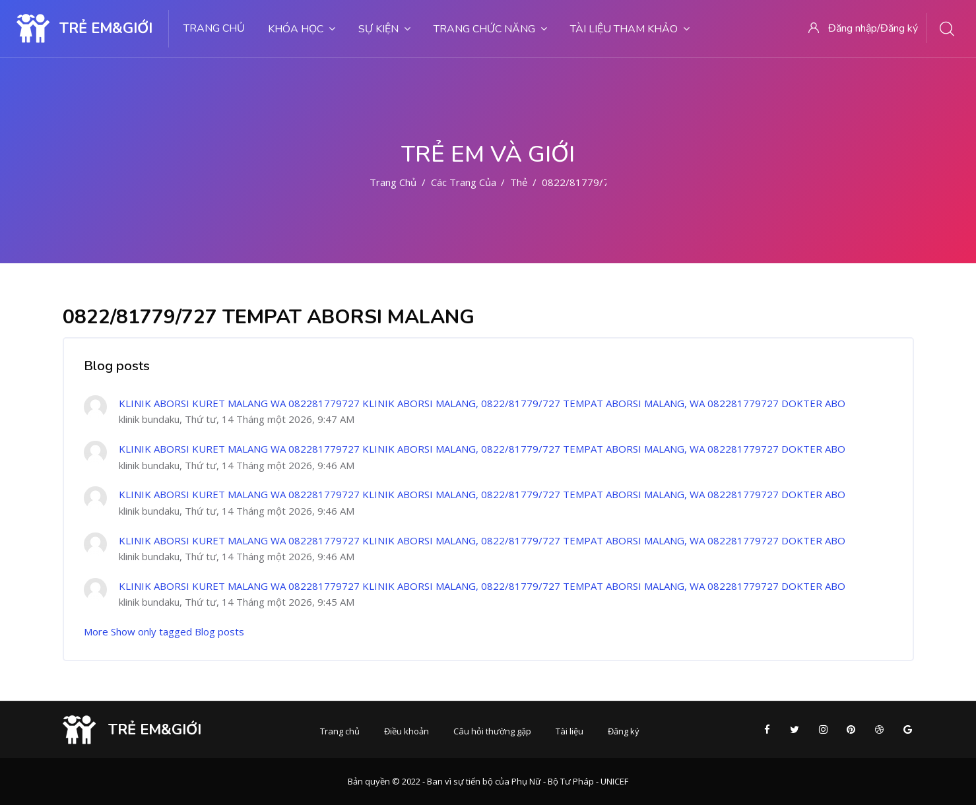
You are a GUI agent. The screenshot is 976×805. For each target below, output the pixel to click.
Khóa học (301, 29)
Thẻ (518, 182)
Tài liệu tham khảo (630, 29)
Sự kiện (384, 29)
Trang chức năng (490, 29)
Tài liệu (569, 731)
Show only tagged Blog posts (177, 631)
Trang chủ (214, 28)
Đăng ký (623, 731)
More (96, 631)
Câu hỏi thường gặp (492, 731)
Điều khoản (406, 731)
